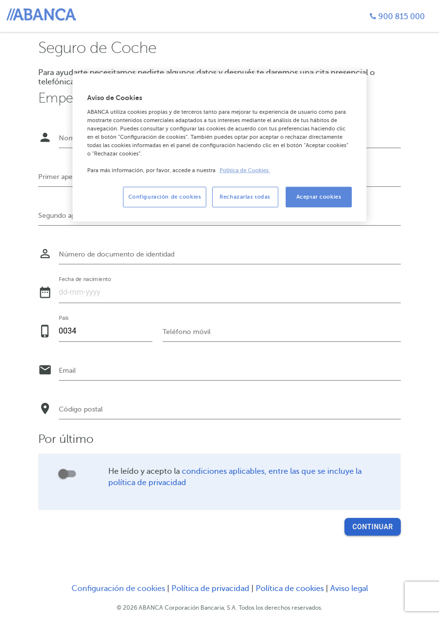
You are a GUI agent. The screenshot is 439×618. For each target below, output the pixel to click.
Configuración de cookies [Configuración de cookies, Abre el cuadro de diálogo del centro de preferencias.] (164, 197)
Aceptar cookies (318, 197)
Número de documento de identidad (116, 254)
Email (67, 370)
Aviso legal (349, 588)
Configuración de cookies (118, 588)
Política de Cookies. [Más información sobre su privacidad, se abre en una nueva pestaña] (245, 170)
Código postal (81, 409)
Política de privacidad (211, 588)
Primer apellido (62, 176)
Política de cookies (291, 588)
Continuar (372, 527)
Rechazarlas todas (245, 197)
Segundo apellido (65, 215)
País (64, 318)
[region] (219, 148)
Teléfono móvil (187, 331)
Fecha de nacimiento (85, 279)
